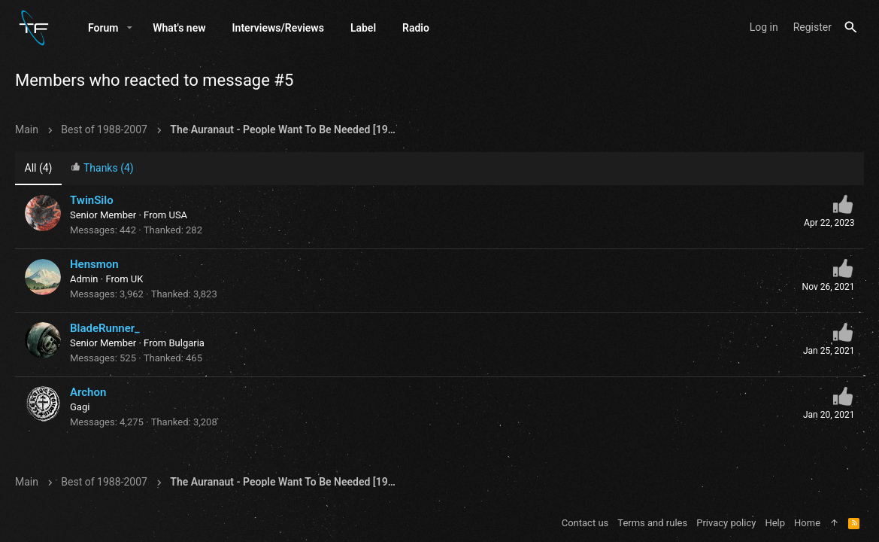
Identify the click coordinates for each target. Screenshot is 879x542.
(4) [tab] (39, 168)
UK (137, 279)
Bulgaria (186, 343)
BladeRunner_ (105, 328)
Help (775, 522)
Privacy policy (726, 522)
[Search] (851, 27)
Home (807, 522)
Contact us (585, 522)
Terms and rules (652, 522)
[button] (129, 28)
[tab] (102, 169)
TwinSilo (92, 200)
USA (177, 215)
